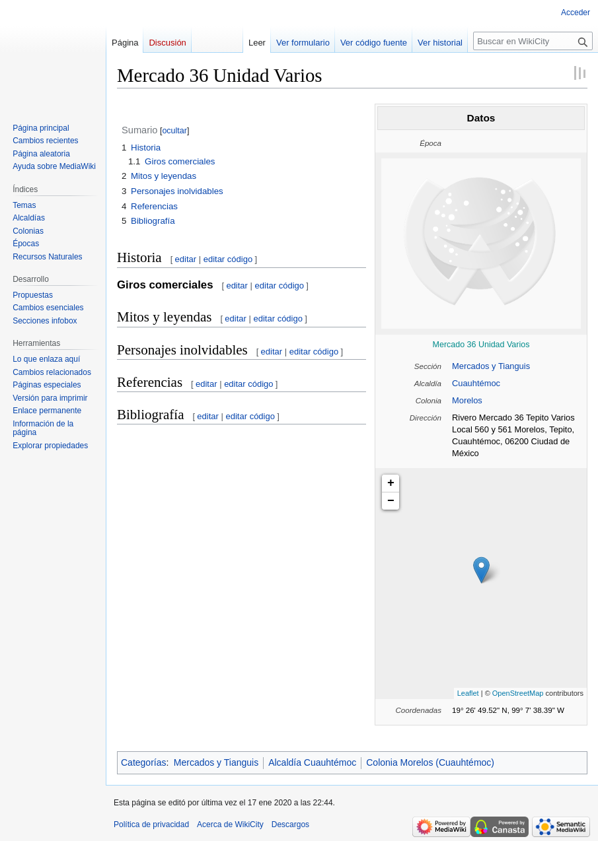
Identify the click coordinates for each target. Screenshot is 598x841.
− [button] (390, 501)
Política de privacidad (151, 824)
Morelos (467, 400)
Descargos (290, 824)
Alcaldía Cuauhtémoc (312, 762)
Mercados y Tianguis (491, 366)
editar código (228, 259)
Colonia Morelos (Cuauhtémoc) (430, 762)
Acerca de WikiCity (230, 824)
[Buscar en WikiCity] (533, 41)
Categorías (143, 762)
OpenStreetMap (518, 693)
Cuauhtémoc (476, 383)
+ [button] (390, 483)
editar (186, 259)
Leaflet (468, 693)
